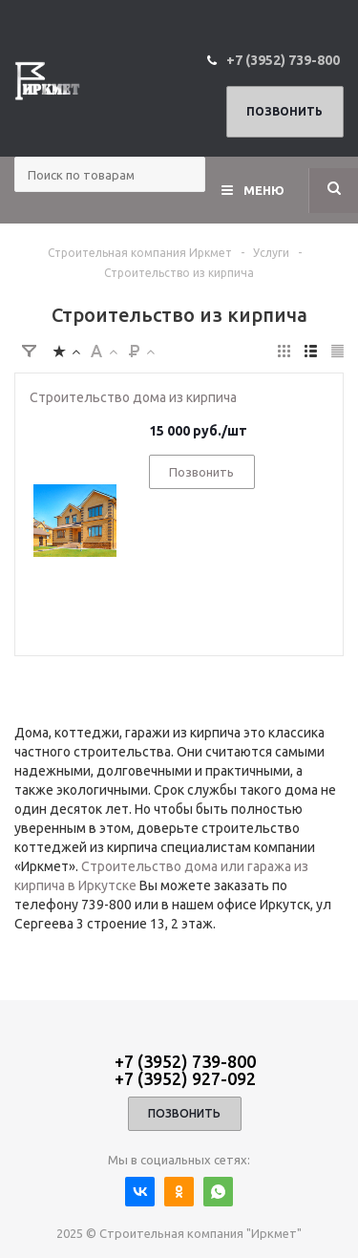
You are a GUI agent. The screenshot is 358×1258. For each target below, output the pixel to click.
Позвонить (284, 111)
